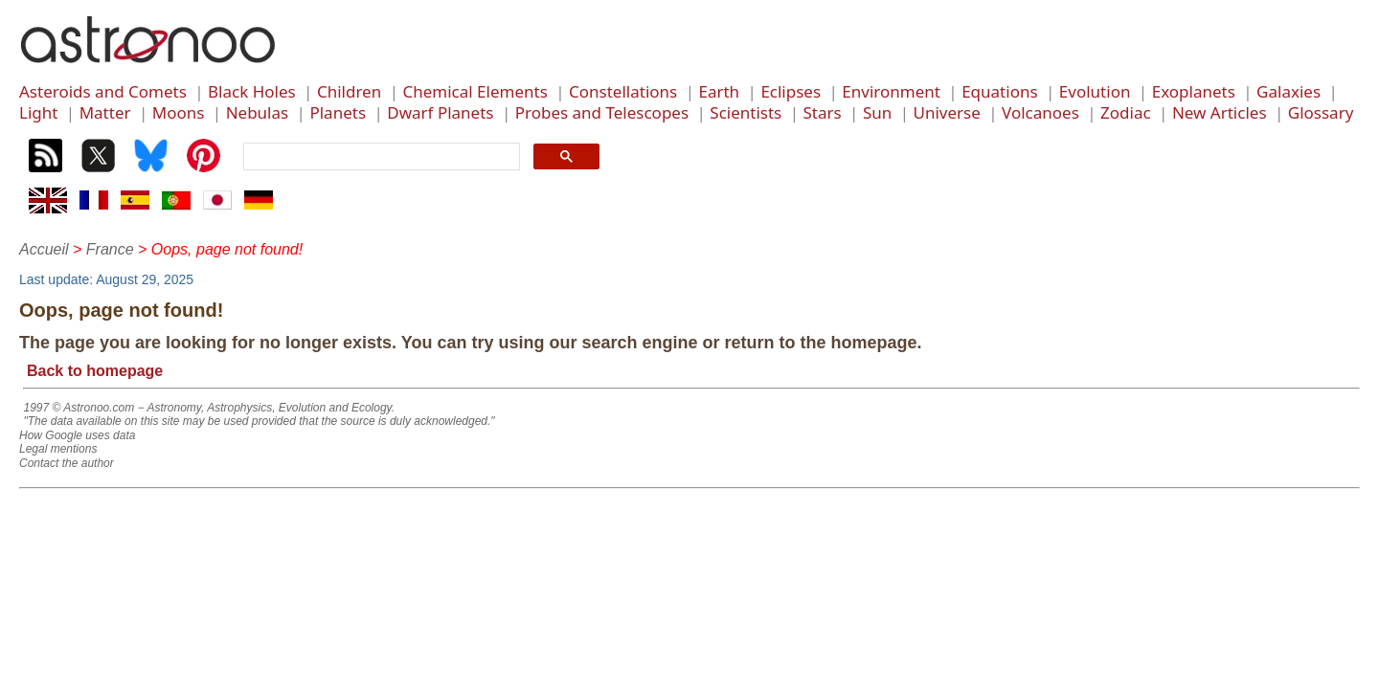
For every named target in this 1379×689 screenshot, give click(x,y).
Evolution (1095, 91)
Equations (999, 91)
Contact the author (66, 463)
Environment (891, 91)
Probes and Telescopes (602, 112)
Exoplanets (1193, 91)
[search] (380, 157)
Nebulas (257, 112)
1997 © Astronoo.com (78, 407)
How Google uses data (77, 435)
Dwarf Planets (440, 112)
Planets (337, 112)
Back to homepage (95, 371)
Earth (718, 91)
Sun (877, 112)
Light (38, 112)
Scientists (745, 112)
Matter (105, 112)
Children (349, 91)
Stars (822, 112)
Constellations (623, 91)
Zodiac (1125, 112)
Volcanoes (1040, 112)
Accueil (44, 249)
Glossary (1321, 112)
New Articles (1219, 112)
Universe (947, 112)
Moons (178, 112)
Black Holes (252, 91)
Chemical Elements (474, 91)
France (110, 249)
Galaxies (1288, 91)
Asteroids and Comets (103, 91)
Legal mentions (58, 449)
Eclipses (790, 91)
